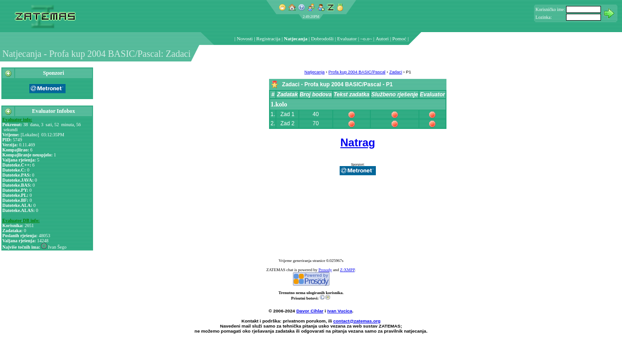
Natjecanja (295, 38)
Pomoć (399, 38)
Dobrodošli (322, 38)
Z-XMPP (347, 269)
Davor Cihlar (309, 310)
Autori (382, 38)
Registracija (268, 38)
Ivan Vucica (339, 310)
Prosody (325, 269)
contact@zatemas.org (356, 320)
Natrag (357, 142)
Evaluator (347, 38)
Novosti (245, 38)
